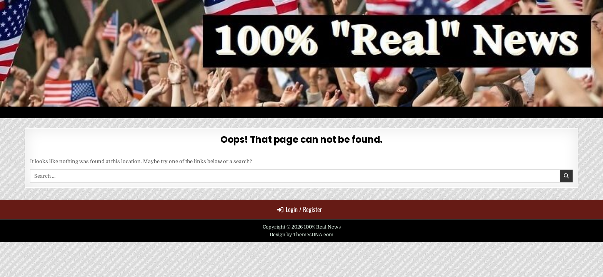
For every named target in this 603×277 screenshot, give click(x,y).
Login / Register (299, 209)
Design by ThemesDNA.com (301, 234)
